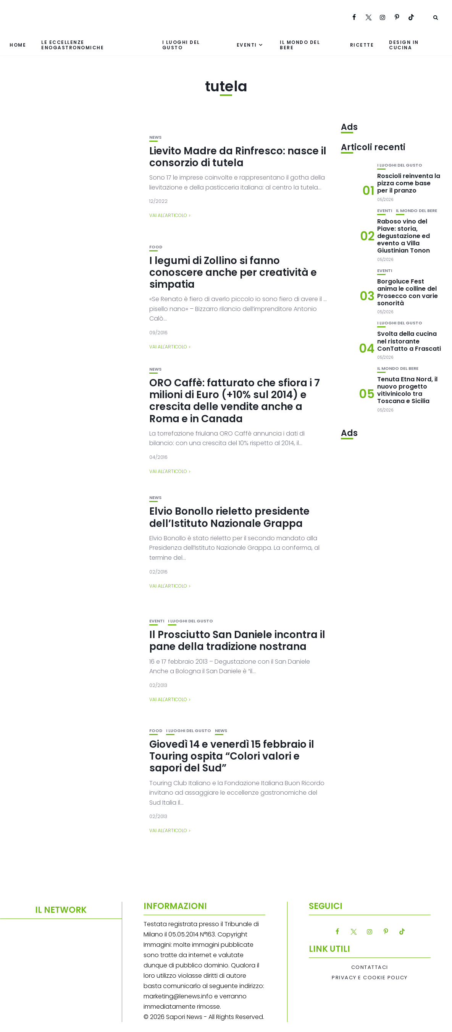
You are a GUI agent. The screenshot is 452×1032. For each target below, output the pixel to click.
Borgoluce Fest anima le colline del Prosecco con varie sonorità (407, 292)
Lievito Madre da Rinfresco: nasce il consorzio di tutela (237, 157)
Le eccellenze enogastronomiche (72, 44)
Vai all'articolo (168, 215)
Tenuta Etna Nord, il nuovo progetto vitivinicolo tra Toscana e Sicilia (407, 390)
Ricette (362, 45)
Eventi (247, 45)
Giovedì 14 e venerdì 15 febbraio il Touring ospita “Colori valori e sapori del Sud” (231, 756)
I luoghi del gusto (181, 44)
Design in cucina (404, 44)
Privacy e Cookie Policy (370, 977)
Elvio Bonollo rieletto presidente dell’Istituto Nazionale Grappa (229, 517)
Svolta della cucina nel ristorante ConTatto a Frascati (409, 341)
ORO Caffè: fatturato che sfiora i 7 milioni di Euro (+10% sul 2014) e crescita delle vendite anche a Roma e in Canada (234, 401)
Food (155, 247)
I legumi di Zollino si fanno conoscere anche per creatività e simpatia (233, 272)
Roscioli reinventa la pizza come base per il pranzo (408, 183)
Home (18, 45)
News (155, 137)
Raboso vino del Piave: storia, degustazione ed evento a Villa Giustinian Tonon (403, 236)
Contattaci (369, 967)
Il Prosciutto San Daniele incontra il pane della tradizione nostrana (237, 640)
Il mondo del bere (300, 44)
